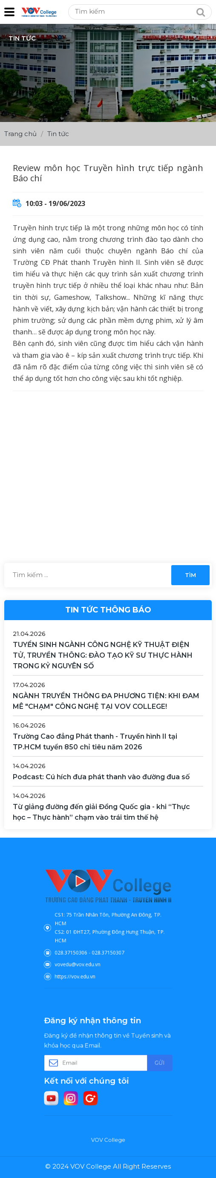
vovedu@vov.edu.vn (84, 956)
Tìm (190, 575)
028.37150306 (79, 947)
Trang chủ (20, 134)
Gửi (148, 1063)
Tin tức (58, 134)
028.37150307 (108, 947)
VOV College (108, 1140)
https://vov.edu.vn (82, 966)
